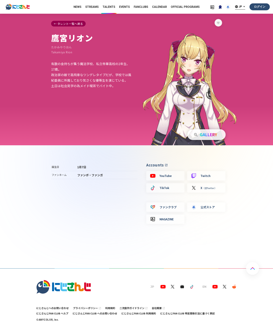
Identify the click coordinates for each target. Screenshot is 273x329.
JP (240, 6)
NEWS (77, 7)
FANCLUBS (141, 7)
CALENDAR (159, 7)
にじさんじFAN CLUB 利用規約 (138, 313)
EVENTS (124, 7)
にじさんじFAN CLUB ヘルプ (52, 313)
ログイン (259, 6)
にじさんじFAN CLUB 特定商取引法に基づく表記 (187, 313)
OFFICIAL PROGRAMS (185, 7)
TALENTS (109, 7)
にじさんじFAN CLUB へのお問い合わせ (95, 313)
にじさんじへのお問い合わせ (52, 308)
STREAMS (92, 7)
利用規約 (110, 308)
